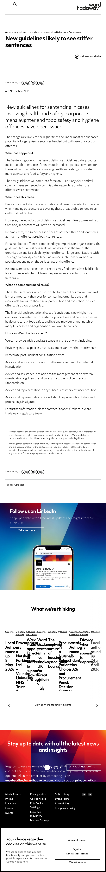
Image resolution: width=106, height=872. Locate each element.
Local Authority (22, 632)
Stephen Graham (68, 409)
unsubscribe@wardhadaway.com (29, 781)
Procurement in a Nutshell (80, 632)
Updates (35, 32)
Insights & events (21, 32)
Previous (9, 705)
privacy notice (85, 781)
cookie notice (21, 785)
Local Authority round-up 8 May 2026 (26, 642)
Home (8, 32)
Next (97, 705)
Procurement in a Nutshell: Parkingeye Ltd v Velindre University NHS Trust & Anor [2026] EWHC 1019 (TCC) (80, 649)
